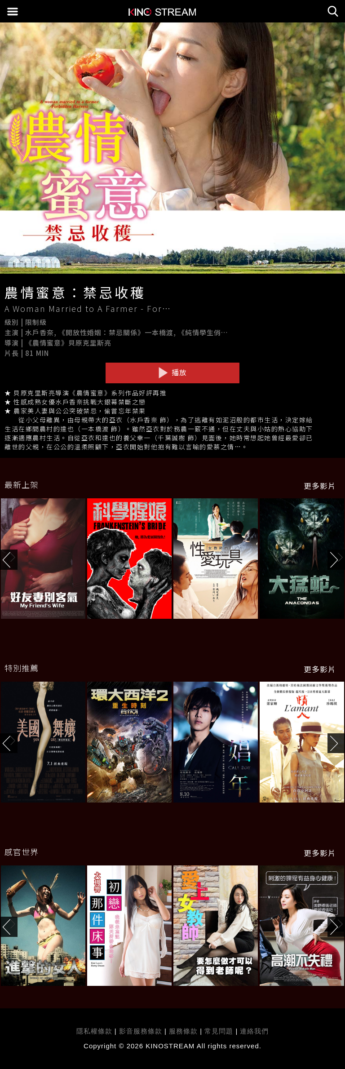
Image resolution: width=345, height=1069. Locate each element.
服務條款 (184, 1031)
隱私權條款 (94, 1031)
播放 (172, 372)
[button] (336, 560)
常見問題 (218, 1031)
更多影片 (320, 485)
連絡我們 (254, 1031)
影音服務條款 (140, 1031)
